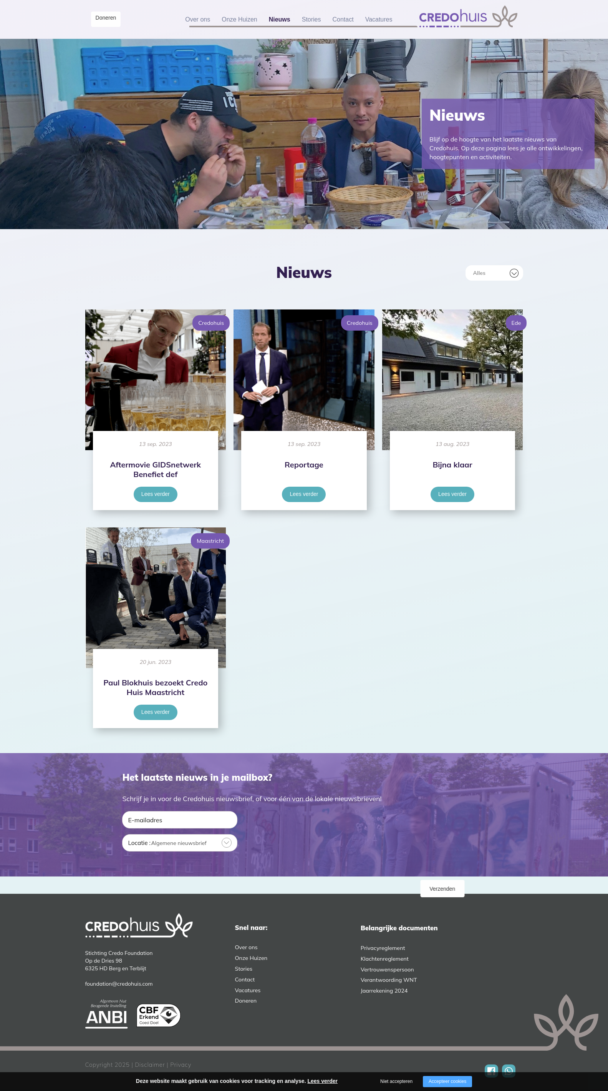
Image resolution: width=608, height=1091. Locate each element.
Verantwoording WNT (389, 979)
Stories (311, 19)
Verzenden (464, 843)
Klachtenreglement (385, 958)
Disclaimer (150, 1064)
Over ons (197, 19)
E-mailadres (145, 820)
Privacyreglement (383, 948)
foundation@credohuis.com (119, 983)
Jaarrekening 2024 (384, 990)
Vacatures (379, 19)
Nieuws (279, 19)
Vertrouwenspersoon (387, 969)
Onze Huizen (239, 19)
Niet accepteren (396, 1081)
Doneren (110, 19)
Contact (343, 19)
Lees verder (155, 494)
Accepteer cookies (447, 1081)
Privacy (180, 1064)
